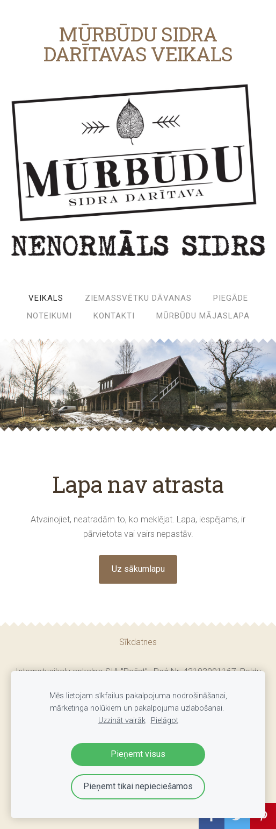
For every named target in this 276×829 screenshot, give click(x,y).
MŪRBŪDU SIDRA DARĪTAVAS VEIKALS (138, 43)
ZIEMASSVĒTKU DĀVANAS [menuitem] (138, 298)
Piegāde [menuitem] (230, 298)
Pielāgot (164, 720)
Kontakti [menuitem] (114, 316)
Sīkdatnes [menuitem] (138, 642)
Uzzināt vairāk (122, 720)
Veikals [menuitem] (45, 298)
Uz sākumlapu (138, 569)
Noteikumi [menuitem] (49, 316)
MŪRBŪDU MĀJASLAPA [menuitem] (203, 316)
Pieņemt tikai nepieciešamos (138, 786)
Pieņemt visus (138, 754)
